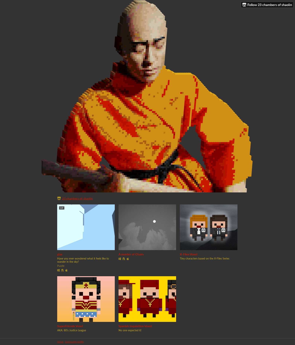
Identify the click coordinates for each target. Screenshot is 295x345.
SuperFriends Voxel (70, 326)
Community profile (74, 341)
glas (59, 254)
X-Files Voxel (188, 254)
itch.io (60, 341)
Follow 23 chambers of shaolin (267, 5)
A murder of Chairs (131, 254)
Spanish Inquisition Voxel (135, 326)
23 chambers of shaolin (77, 198)
